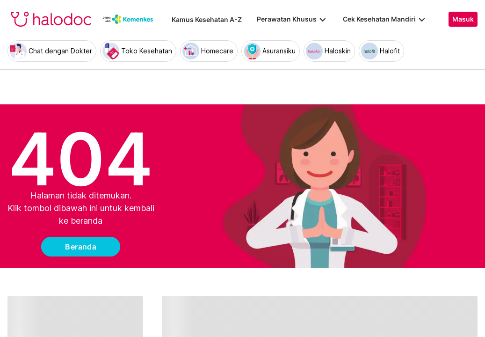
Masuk (463, 19)
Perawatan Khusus (292, 19)
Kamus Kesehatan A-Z (207, 19)
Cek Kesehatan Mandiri (385, 19)
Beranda (80, 246)
